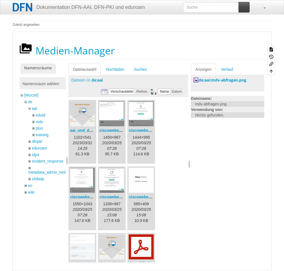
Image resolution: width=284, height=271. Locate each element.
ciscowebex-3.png (86, 197)
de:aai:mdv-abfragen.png (222, 80)
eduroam (39, 148)
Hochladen (115, 69)
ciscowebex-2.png (145, 130)
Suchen (140, 69)
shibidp (38, 179)
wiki (31, 192)
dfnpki (37, 141)
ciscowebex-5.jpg (145, 197)
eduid (40, 115)
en (30, 185)
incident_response (48, 161)
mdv (39, 122)
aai (34, 108)
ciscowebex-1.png (116, 130)
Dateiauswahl (84, 69)
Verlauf (227, 69)
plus (39, 128)
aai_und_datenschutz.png (94, 130)
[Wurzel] (31, 95)
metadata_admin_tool (47, 172)
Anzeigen (203, 69)
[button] (262, 7)
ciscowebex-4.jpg (115, 197)
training (42, 135)
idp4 (35, 155)
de (30, 102)
